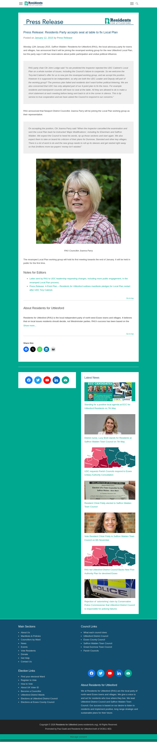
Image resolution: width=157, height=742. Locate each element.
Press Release (64, 37)
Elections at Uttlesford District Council (39, 698)
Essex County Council (94, 639)
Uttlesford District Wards (33, 694)
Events (24, 647)
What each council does (95, 632)
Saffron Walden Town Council (97, 643)
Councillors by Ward (31, 639)
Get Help (25, 658)
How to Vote (27, 684)
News (23, 643)
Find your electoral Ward (33, 676)
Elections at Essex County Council (37, 702)
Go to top (130, 298)
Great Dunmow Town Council (97, 647)
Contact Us (26, 661)
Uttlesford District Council (95, 636)
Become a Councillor (31, 691)
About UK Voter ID (30, 687)
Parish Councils (91, 650)
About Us (25, 632)
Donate (24, 654)
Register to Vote (29, 680)
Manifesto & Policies (31, 636)
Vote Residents (28, 650)
